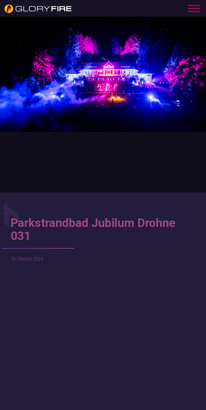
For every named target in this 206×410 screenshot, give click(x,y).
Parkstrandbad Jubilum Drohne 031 (93, 229)
